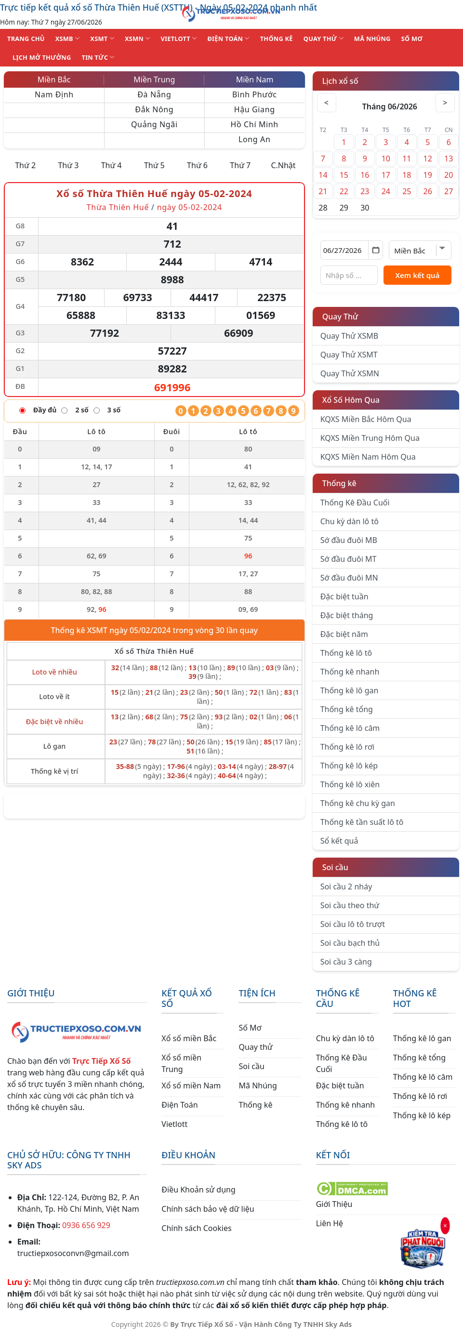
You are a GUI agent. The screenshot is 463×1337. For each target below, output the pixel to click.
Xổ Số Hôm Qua (351, 400)
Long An (254, 139)
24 (386, 191)
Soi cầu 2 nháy (346, 886)
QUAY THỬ (324, 38)
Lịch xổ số (340, 81)
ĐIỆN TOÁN (228, 38)
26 (427, 191)
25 (406, 191)
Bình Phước (254, 94)
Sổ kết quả (339, 840)
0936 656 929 (86, 1225)
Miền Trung (154, 79)
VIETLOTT (178, 38)
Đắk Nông (154, 109)
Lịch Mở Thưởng (42, 57)
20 (448, 175)
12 (427, 158)
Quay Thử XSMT (349, 354)
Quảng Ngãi (154, 124)
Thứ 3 (68, 165)
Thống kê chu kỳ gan (357, 803)
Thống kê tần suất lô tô (362, 822)
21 (322, 191)
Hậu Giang (254, 109)
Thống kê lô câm (350, 728)
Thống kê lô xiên (350, 784)
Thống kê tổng (346, 709)
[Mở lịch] (375, 250)
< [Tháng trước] (326, 102)
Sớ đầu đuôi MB (348, 540)
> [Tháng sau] (445, 102)
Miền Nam (255, 79)
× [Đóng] (445, 1226)
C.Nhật (283, 165)
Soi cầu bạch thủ (350, 943)
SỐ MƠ (412, 38)
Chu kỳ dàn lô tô (349, 521)
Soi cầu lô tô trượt (352, 924)
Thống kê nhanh (350, 671)
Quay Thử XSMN (349, 373)
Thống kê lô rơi (347, 746)
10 (386, 158)
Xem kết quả (417, 275)
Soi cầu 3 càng (346, 961)
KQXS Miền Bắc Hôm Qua (365, 419)
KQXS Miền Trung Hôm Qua (370, 438)
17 (386, 175)
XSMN (137, 38)
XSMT (102, 38)
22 (344, 191)
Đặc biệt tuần (344, 596)
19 (427, 175)
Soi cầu (335, 867)
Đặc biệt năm (344, 634)
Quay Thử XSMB (349, 336)
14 (322, 175)
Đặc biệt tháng (346, 615)
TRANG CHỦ (26, 38)
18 (406, 175)
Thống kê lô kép (349, 765)
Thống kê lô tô (346, 653)
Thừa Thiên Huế (118, 207)
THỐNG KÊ (276, 38)
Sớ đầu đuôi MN (349, 577)
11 (406, 158)
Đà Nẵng (154, 94)
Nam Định (54, 94)
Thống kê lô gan (349, 690)
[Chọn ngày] (352, 250)
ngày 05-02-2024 (189, 207)
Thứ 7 (240, 165)
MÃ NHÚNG (372, 38)
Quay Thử (340, 316)
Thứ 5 (154, 165)
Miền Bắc (54, 79)
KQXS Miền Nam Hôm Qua (368, 456)
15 (344, 175)
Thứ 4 (111, 165)
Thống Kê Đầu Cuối (355, 502)
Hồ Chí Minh (254, 124)
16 (364, 175)
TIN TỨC (98, 57)
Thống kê (339, 483)
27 (448, 191)
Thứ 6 (197, 165)
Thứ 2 (25, 165)
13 (448, 158)
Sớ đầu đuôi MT (348, 559)
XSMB (67, 38)
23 (364, 191)
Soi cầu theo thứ (349, 905)
